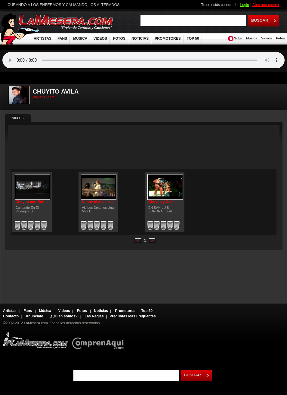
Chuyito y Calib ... (163, 202)
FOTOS (119, 38)
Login (244, 5)
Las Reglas (94, 316)
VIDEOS (100, 38)
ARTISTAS (42, 38)
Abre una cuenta (265, 5)
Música (45, 311)
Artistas (10, 311)
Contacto (11, 316)
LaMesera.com (66, 22)
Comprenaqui (99, 339)
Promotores (125, 311)
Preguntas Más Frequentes (133, 316)
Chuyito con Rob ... (32, 202)
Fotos (280, 38)
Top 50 (147, 311)
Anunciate (34, 316)
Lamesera (35, 339)
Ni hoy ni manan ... (98, 202)
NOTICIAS (140, 38)
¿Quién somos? (64, 316)
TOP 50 (193, 38)
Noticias (101, 311)
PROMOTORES (168, 38)
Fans (28, 311)
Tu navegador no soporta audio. (143, 60)
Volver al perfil (44, 97)
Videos (266, 38)
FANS (62, 38)
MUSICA (80, 38)
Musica (251, 38)
